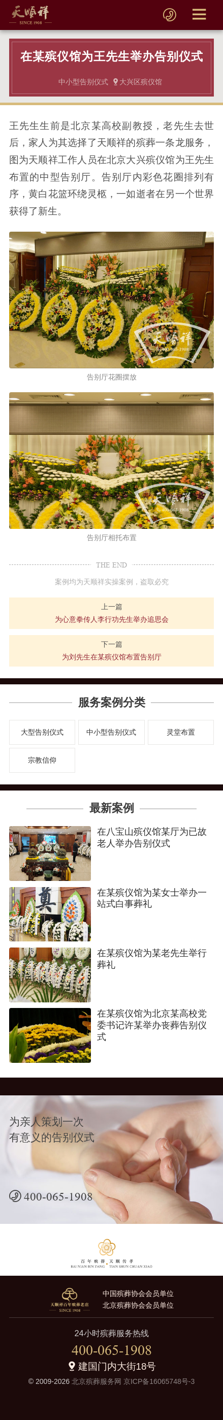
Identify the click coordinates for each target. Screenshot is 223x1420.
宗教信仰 (42, 760)
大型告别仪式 (42, 732)
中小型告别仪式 (111, 732)
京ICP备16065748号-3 (159, 1381)
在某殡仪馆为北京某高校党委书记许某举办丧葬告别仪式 (152, 1025)
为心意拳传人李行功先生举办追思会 (112, 619)
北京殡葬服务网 (96, 1381)
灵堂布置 (181, 732)
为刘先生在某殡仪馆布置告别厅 (112, 657)
